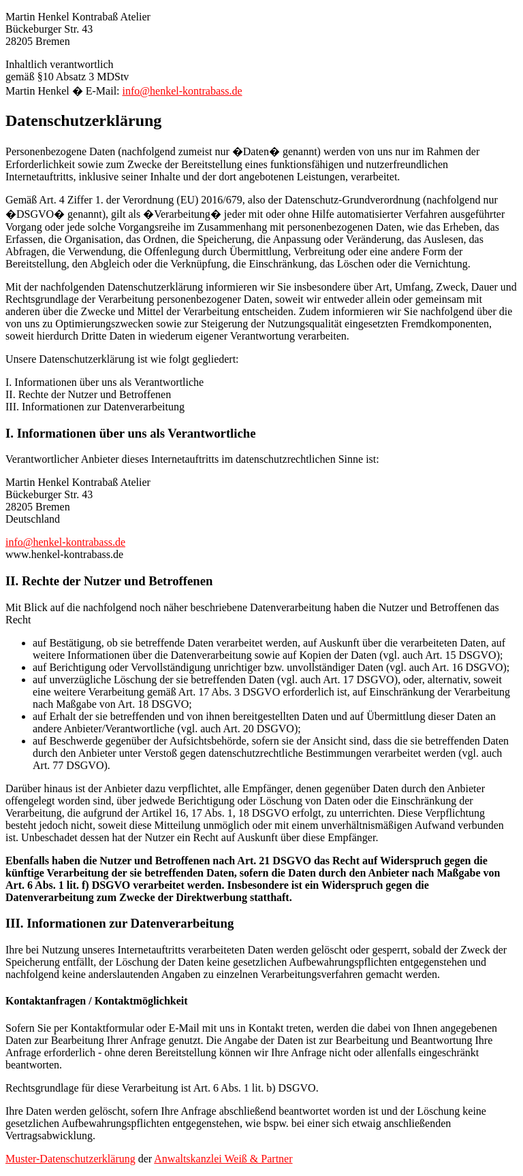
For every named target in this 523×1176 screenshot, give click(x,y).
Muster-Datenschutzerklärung (70, 1158)
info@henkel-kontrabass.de (182, 91)
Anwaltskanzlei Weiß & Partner (223, 1158)
